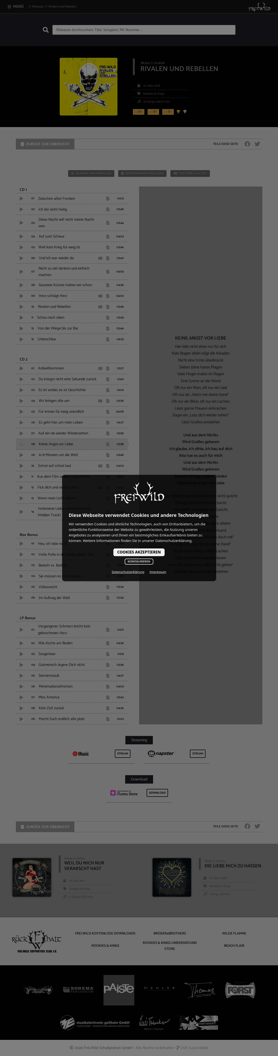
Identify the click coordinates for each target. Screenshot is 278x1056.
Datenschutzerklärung (128, 572)
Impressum (157, 572)
